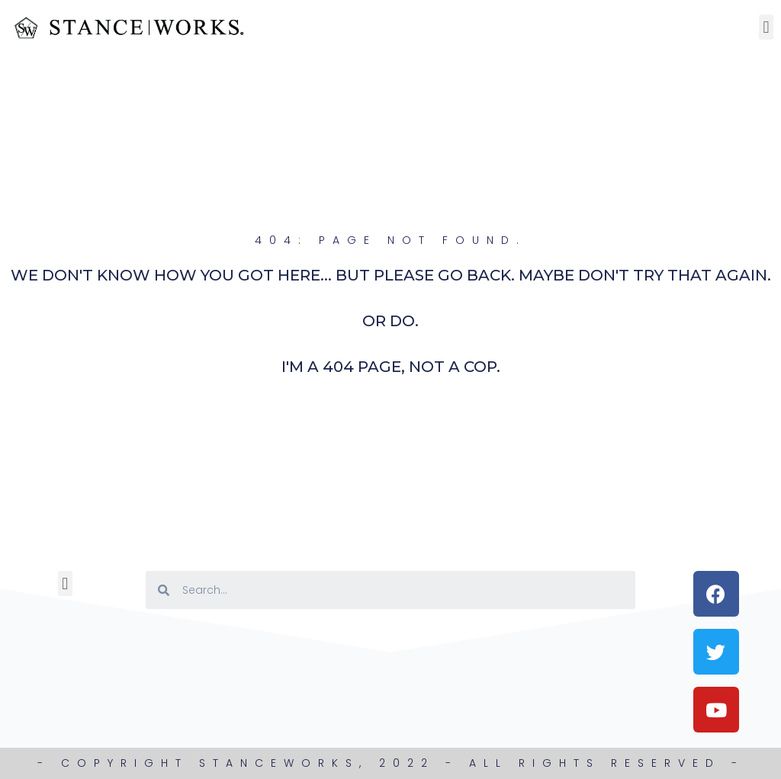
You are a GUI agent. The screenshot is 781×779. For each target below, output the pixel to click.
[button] (766, 27)
